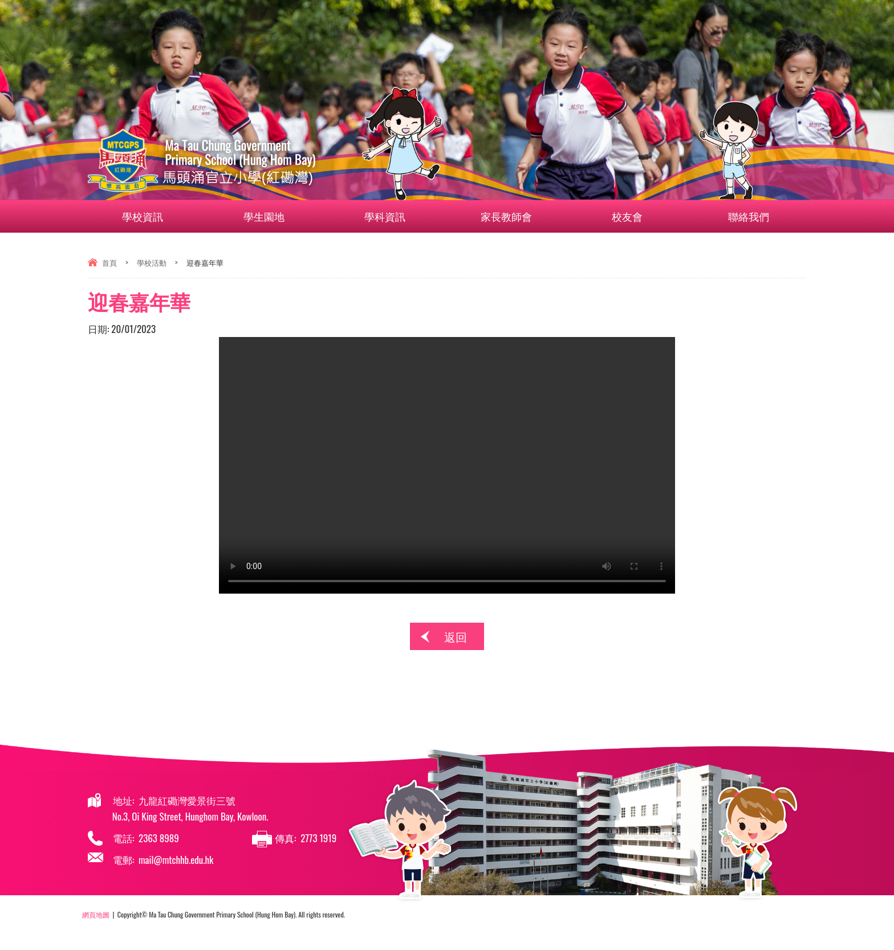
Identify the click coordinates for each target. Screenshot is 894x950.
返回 (455, 636)
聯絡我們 (735, 216)
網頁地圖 (95, 914)
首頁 (109, 262)
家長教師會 (512, 216)
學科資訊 (391, 216)
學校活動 (151, 262)
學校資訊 (149, 216)
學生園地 (270, 216)
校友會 (634, 216)
